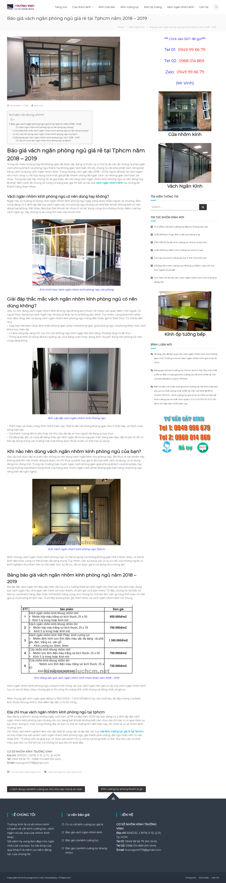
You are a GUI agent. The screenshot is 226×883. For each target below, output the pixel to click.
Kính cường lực (129, 7)
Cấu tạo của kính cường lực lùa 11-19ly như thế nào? (180, 258)
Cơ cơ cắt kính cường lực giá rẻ (84, 824)
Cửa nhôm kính (81, 7)
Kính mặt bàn (107, 7)
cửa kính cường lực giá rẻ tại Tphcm (121, 731)
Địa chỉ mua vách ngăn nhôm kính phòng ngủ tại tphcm (45, 140)
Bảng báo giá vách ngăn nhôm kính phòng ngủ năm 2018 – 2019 (47, 137)
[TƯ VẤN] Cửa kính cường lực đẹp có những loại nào (181, 226)
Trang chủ (61, 7)
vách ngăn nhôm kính (109, 182)
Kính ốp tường (153, 7)
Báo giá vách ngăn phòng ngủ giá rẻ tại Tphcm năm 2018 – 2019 (46, 124)
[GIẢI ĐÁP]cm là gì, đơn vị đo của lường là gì (177, 234)
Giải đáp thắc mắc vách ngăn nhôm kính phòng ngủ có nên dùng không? (52, 130)
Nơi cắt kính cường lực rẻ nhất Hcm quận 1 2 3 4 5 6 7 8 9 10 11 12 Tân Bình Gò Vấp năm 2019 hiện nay (185, 399)
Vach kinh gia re (56, 772)
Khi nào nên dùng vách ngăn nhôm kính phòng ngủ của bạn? (47, 134)
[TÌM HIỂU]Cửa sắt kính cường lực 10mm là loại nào (180, 242)
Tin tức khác (17, 772)
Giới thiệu (204, 877)
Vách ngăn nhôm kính (180, 7)
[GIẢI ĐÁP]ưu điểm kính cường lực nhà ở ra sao (178, 250)
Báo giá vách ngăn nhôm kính (83, 832)
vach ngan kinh (74, 772)
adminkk (38, 105)
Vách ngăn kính (137, 27)
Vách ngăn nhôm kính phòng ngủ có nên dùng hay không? (47, 127)
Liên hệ (203, 7)
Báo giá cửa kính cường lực (82, 840)
